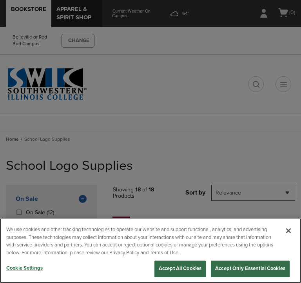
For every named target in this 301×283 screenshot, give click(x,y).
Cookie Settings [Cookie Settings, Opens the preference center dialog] (24, 268)
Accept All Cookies (180, 268)
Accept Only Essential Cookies (250, 268)
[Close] (288, 230)
